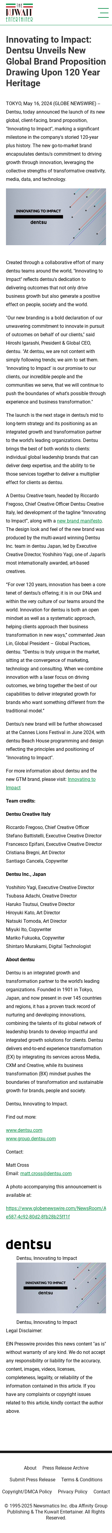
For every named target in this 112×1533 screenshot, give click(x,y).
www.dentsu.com (24, 1130)
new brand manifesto (79, 521)
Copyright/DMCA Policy (27, 1492)
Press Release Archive (65, 1468)
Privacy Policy (73, 1492)
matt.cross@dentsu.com (46, 1173)
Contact (101, 1492)
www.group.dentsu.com (31, 1138)
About (30, 1468)
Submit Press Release (32, 1480)
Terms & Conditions (81, 1480)
